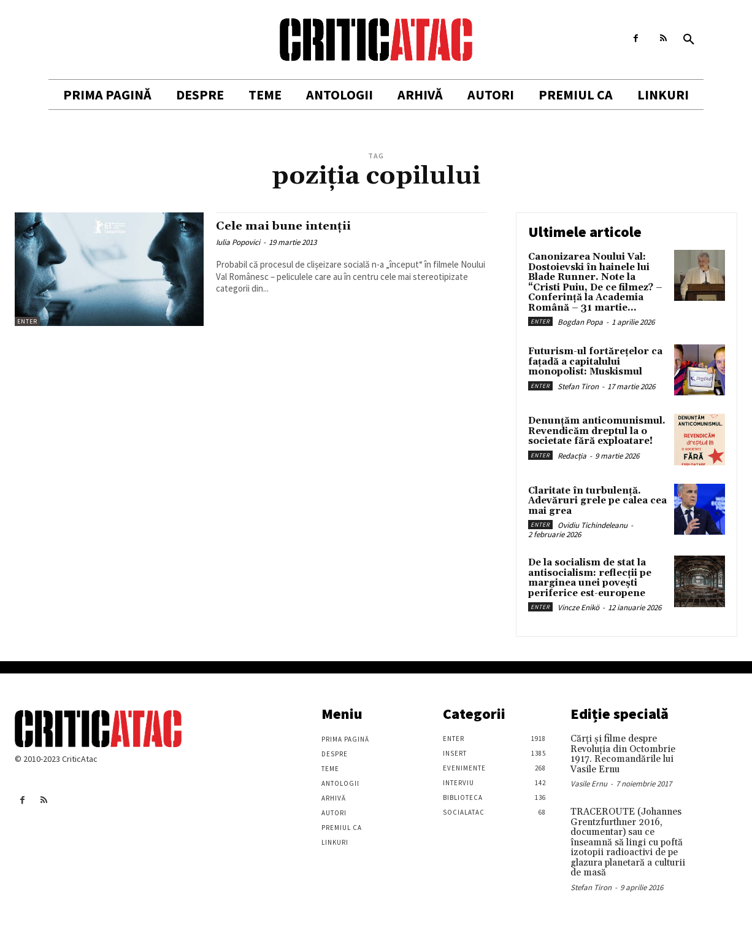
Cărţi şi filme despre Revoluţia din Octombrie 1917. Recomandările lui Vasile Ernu (622, 754)
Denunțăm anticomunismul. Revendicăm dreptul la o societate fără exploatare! (597, 431)
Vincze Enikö (578, 607)
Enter (27, 321)
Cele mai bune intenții (289, 226)
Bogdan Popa (580, 322)
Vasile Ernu (588, 783)
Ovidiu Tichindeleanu (592, 525)
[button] (689, 40)
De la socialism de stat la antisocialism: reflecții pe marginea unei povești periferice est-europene (589, 578)
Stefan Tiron (578, 386)
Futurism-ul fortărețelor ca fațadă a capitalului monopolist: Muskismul (595, 362)
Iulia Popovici (238, 242)
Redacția (572, 456)
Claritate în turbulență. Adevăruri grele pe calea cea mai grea (597, 501)
